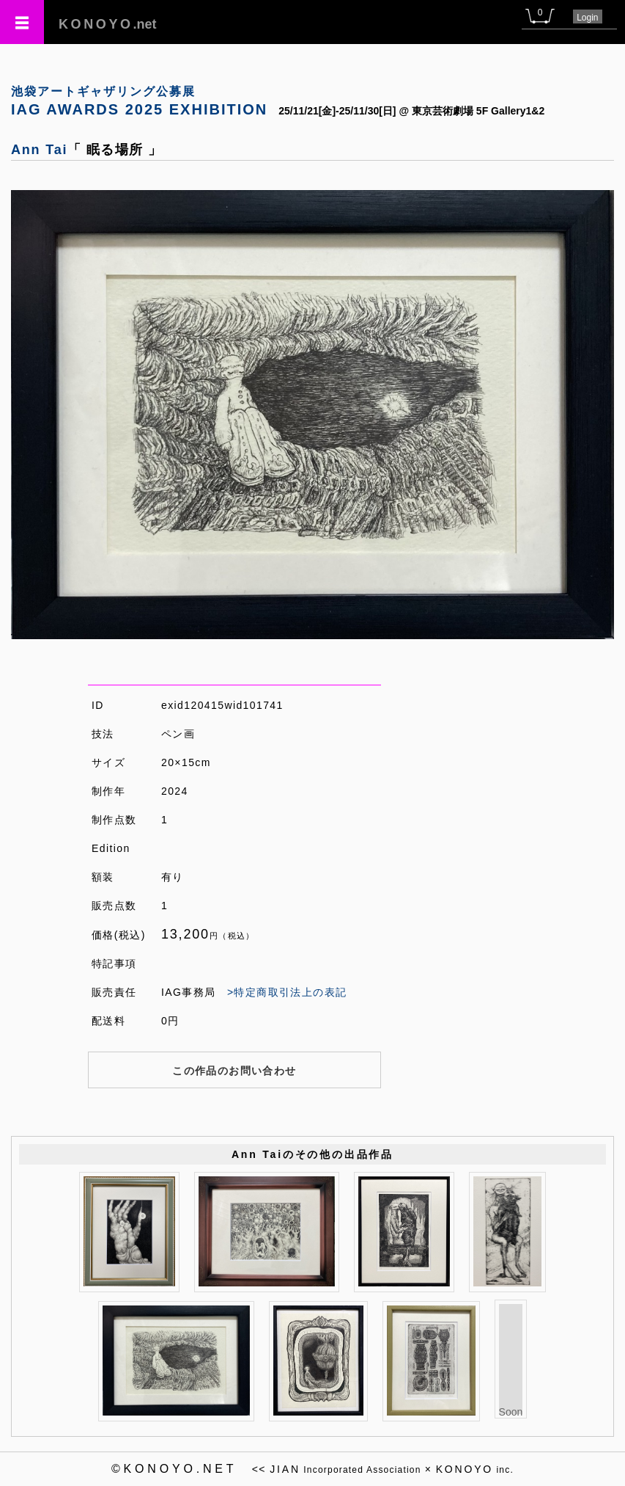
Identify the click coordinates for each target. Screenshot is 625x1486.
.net (108, 24)
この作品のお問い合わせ (234, 1071)
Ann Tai (39, 149)
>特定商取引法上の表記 (287, 992)
